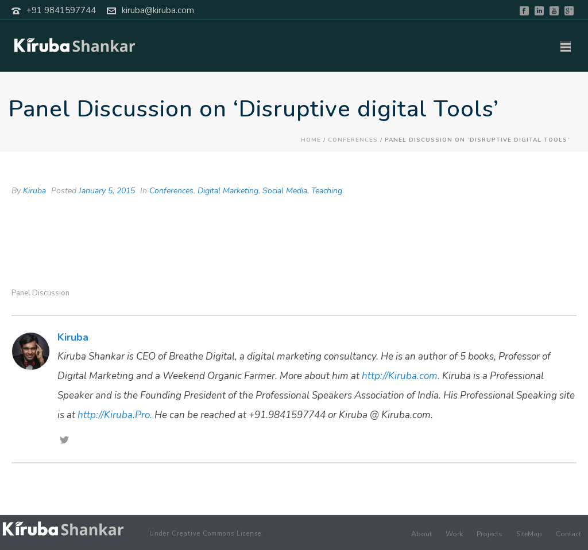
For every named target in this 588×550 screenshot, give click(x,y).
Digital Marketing (228, 190)
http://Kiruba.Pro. (115, 415)
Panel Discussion (40, 293)
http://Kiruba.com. (401, 376)
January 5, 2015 (107, 190)
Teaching (326, 190)
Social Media (284, 190)
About (421, 534)
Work (454, 534)
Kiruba (34, 190)
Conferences (353, 140)
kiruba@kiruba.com (158, 10)
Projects (489, 534)
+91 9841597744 (61, 10)
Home (311, 140)
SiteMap (529, 534)
